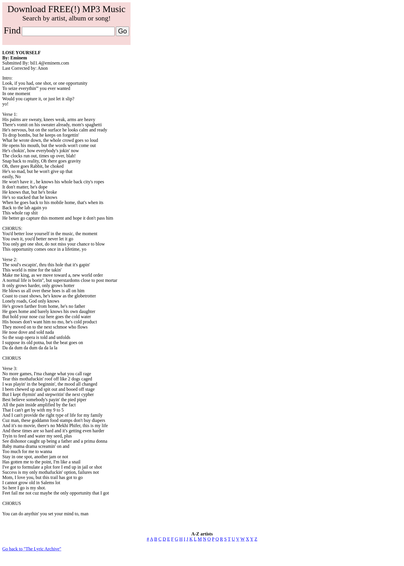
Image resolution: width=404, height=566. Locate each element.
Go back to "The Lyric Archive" (31, 548)
